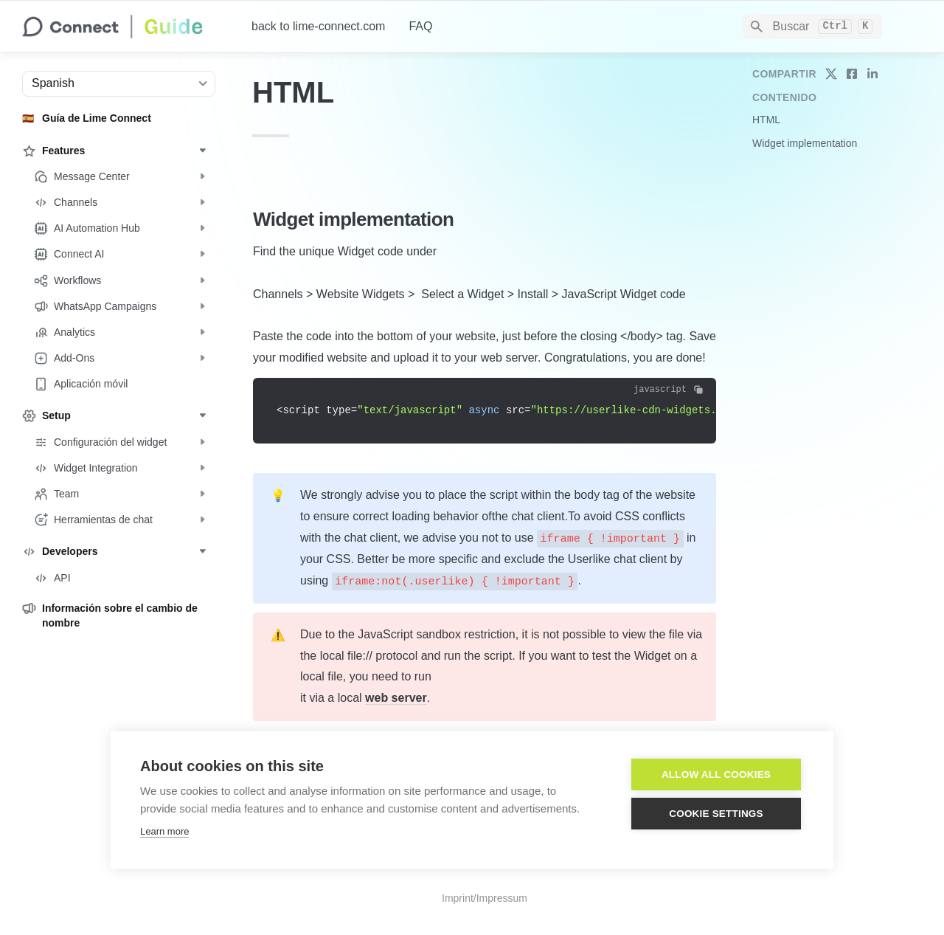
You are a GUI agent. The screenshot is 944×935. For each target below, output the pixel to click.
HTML (766, 119)
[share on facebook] (852, 74)
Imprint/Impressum (484, 898)
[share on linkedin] (872, 74)
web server (396, 697)
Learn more (164, 831)
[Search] (812, 26)
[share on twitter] (831, 74)
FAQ (420, 26)
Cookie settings (716, 813)
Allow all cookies (716, 774)
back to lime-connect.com (318, 26)
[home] (125, 26)
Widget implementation (804, 143)
